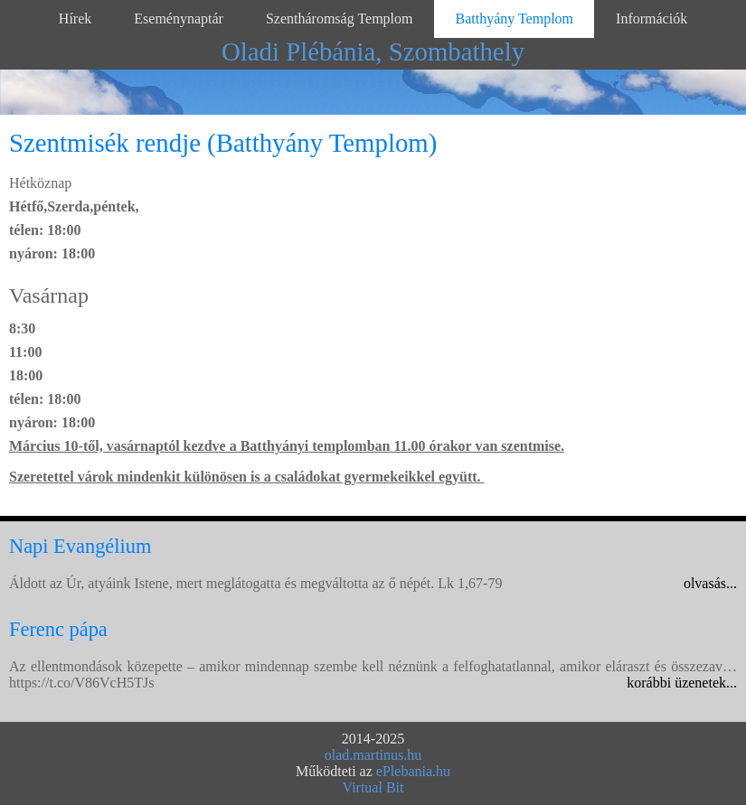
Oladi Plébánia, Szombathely (373, 51)
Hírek (75, 18)
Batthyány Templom (514, 18)
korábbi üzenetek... (682, 682)
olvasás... (710, 583)
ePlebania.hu (413, 771)
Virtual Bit (373, 787)
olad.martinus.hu (373, 755)
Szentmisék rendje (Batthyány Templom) (223, 142)
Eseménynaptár (178, 18)
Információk (651, 18)
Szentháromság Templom (339, 18)
